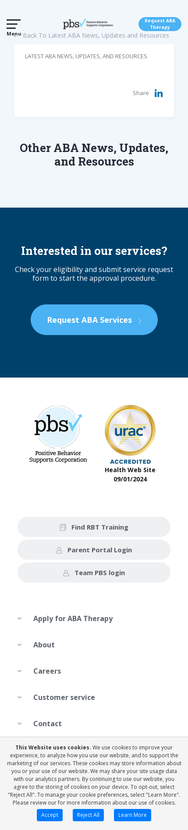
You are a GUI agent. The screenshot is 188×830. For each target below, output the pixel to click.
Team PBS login (94, 572)
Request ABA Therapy (160, 24)
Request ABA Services (94, 319)
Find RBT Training (94, 527)
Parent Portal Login (94, 549)
